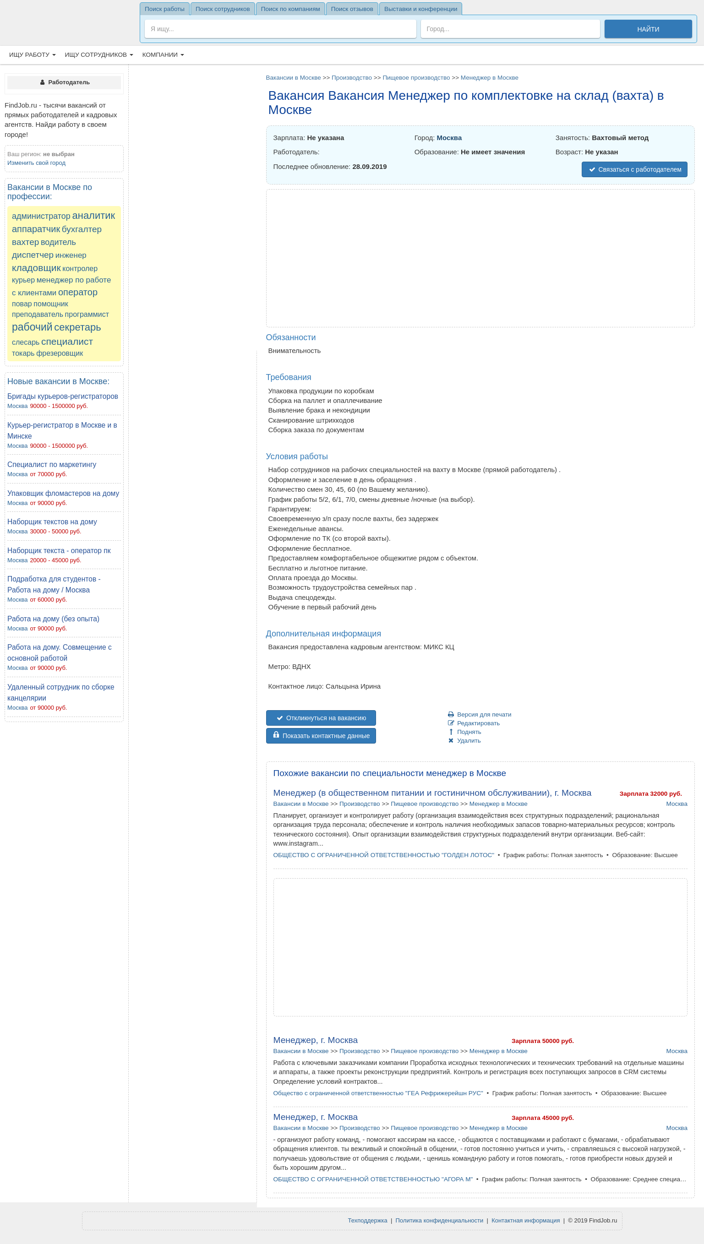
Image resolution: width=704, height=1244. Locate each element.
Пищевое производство (416, 77)
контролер (80, 268)
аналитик (93, 215)
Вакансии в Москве (293, 77)
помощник (50, 304)
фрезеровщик (59, 353)
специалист (67, 341)
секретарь (77, 327)
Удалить (464, 740)
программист (87, 314)
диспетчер (33, 255)
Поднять (464, 731)
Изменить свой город (36, 162)
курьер (23, 280)
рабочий (32, 327)
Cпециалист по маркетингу (51, 464)
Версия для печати (479, 714)
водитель (58, 242)
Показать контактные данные (321, 735)
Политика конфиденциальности (440, 1220)
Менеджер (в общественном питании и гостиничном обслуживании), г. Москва (432, 793)
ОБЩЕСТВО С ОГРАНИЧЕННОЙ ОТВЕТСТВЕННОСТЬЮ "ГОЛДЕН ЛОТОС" (384, 855)
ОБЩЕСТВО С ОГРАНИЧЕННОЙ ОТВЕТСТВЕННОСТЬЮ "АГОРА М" (373, 1179)
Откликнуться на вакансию (321, 718)
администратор (41, 216)
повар (22, 304)
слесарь (25, 342)
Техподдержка (367, 1220)
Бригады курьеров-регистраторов (62, 396)
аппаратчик (36, 229)
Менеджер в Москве (489, 77)
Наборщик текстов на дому (52, 522)
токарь (23, 353)
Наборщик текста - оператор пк (59, 550)
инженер (71, 255)
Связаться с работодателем (635, 169)
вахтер (25, 242)
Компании (163, 54)
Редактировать (473, 723)
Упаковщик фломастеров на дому (63, 493)
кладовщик (36, 267)
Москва (17, 405)
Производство (352, 77)
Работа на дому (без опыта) (53, 619)
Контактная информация (525, 1220)
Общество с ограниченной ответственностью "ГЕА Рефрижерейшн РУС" (378, 1093)
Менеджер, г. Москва (315, 1040)
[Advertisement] (64, 865)
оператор (78, 292)
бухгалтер (82, 229)
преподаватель (37, 314)
